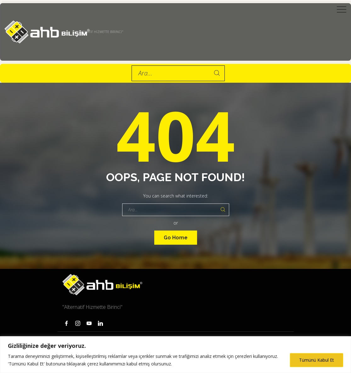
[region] (175, 354)
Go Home (176, 238)
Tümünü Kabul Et (316, 360)
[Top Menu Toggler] (341, 9)
